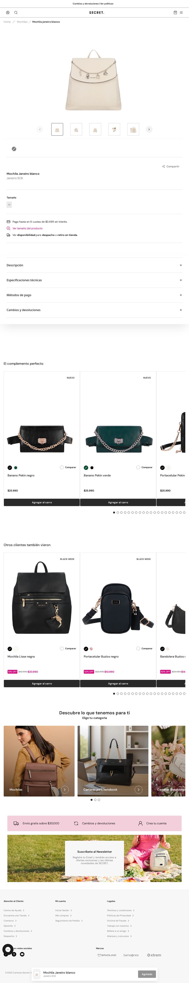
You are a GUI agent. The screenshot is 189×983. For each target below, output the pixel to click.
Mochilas (22, 21)
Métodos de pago (94, 295)
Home (7, 21)
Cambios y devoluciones (94, 310)
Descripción (94, 265)
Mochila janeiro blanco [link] (46, 21)
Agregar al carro (42, 502)
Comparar (68, 467)
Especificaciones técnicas (94, 280)
